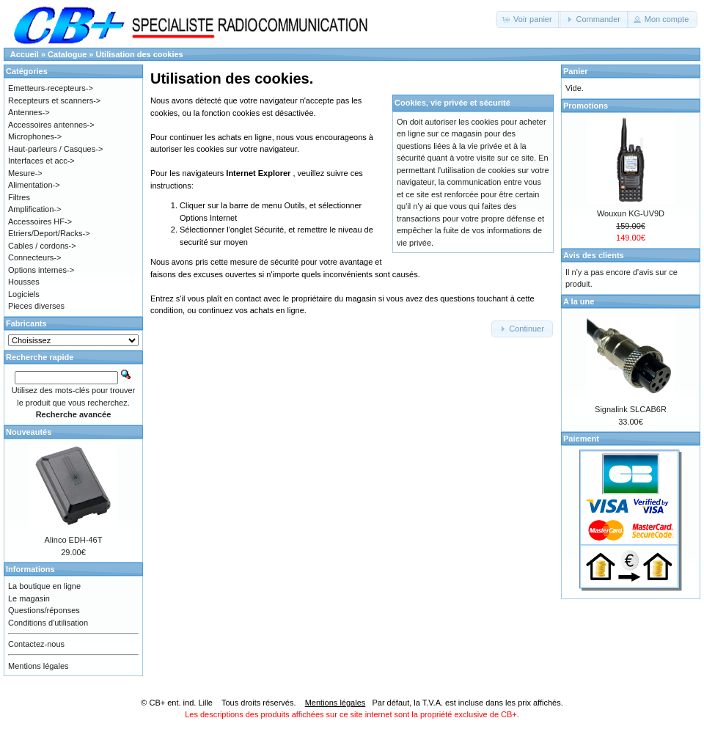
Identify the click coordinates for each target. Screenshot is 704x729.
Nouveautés (28, 432)
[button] (528, 19)
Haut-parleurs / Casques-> (55, 148)
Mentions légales (38, 666)
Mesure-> (25, 173)
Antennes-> (29, 112)
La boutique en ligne (44, 586)
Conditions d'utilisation (48, 622)
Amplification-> (34, 209)
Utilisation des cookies (139, 54)
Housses (24, 281)
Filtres (19, 197)
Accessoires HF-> (40, 221)
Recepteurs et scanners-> (54, 100)
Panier (575, 71)
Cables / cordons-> (42, 245)
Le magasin (29, 598)
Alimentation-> (34, 184)
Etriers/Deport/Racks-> (49, 233)
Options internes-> (41, 269)
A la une (578, 301)
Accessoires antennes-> (51, 124)
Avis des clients (593, 255)
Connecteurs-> (34, 257)
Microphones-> (35, 136)
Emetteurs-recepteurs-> (50, 88)
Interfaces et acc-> (41, 160)
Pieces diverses (36, 305)
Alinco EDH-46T (74, 539)
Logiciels (24, 294)
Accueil (24, 54)
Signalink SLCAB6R (631, 409)
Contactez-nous (36, 644)
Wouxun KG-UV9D (630, 213)
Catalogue (67, 54)
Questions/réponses (44, 610)
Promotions (585, 105)
